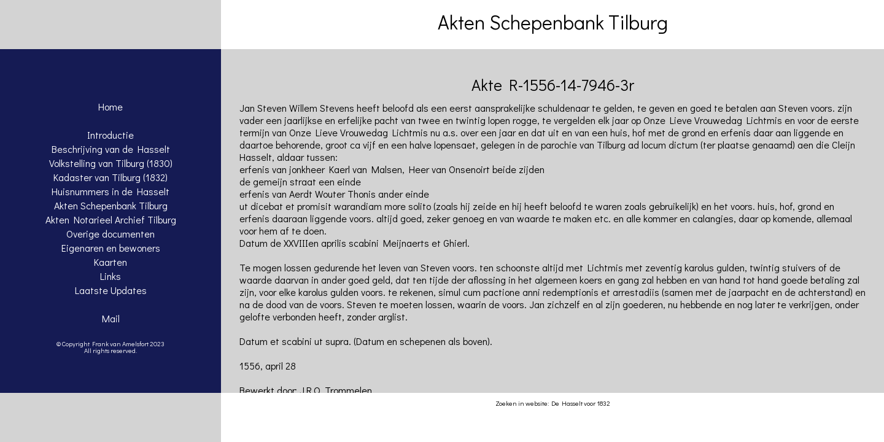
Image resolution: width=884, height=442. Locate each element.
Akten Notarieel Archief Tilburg (110, 219)
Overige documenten (110, 233)
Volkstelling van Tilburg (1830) (111, 163)
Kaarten (110, 261)
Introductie (110, 134)
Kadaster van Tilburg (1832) (110, 177)
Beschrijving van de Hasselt (111, 148)
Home (110, 106)
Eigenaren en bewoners (110, 247)
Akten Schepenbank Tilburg (111, 205)
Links (110, 275)
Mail (111, 318)
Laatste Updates (111, 290)
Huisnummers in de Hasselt (110, 191)
